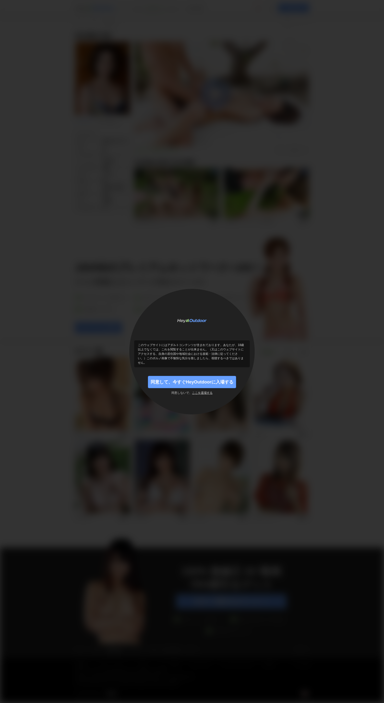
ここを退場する (202, 393)
